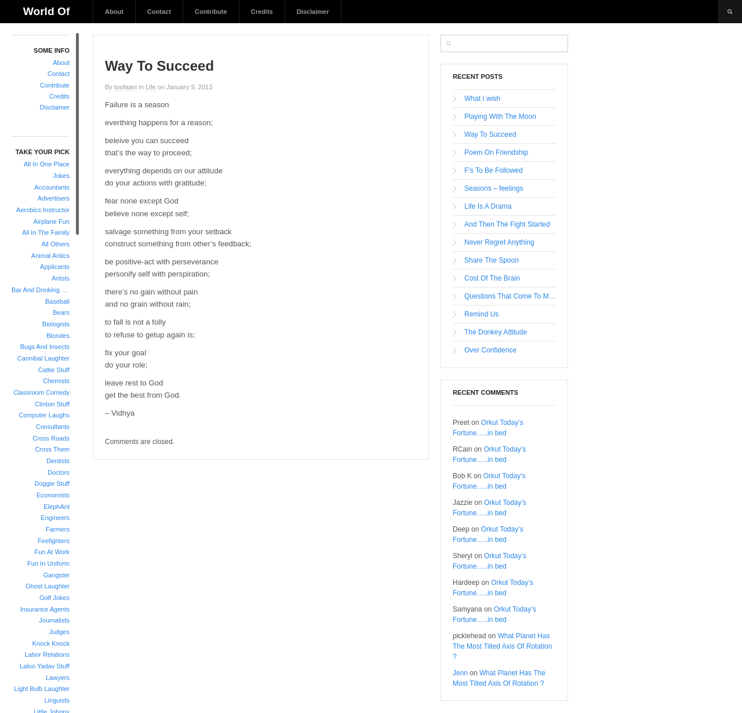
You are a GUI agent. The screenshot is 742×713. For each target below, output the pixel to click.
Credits (262, 11)
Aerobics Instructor (43, 209)
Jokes (61, 175)
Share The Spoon (491, 260)
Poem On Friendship (496, 152)
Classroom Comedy (41, 392)
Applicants (55, 266)
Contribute (211, 11)
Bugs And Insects (45, 346)
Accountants (52, 187)
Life (151, 86)
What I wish (482, 98)
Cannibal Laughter (43, 358)
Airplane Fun (51, 221)
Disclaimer (313, 11)
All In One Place (47, 164)
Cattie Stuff (54, 369)
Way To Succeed (490, 134)
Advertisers (54, 198)
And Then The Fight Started (507, 224)
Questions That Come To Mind (510, 296)
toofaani (125, 86)
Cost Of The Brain (492, 278)
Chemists (56, 380)
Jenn (460, 673)
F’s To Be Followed (493, 170)
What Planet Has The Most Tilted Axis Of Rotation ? (502, 646)
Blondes (58, 335)
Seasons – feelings (493, 188)
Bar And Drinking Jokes (41, 289)
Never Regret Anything (499, 242)
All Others (56, 244)
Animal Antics (50, 255)
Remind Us (481, 314)
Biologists (56, 324)
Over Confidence (490, 350)
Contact (159, 11)
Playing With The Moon (500, 116)
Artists (61, 278)
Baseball (57, 301)
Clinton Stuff (52, 404)
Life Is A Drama (487, 206)
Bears (61, 312)
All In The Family (46, 232)
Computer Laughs (44, 415)
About (114, 11)
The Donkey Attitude (495, 332)
